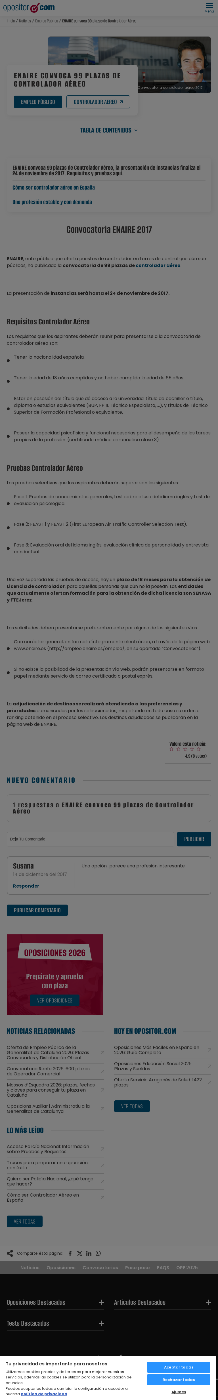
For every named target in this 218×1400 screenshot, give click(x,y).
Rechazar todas (179, 1379)
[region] (108, 1377)
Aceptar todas (178, 1367)
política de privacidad (44, 1394)
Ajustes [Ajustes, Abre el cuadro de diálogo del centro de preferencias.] (178, 1392)
